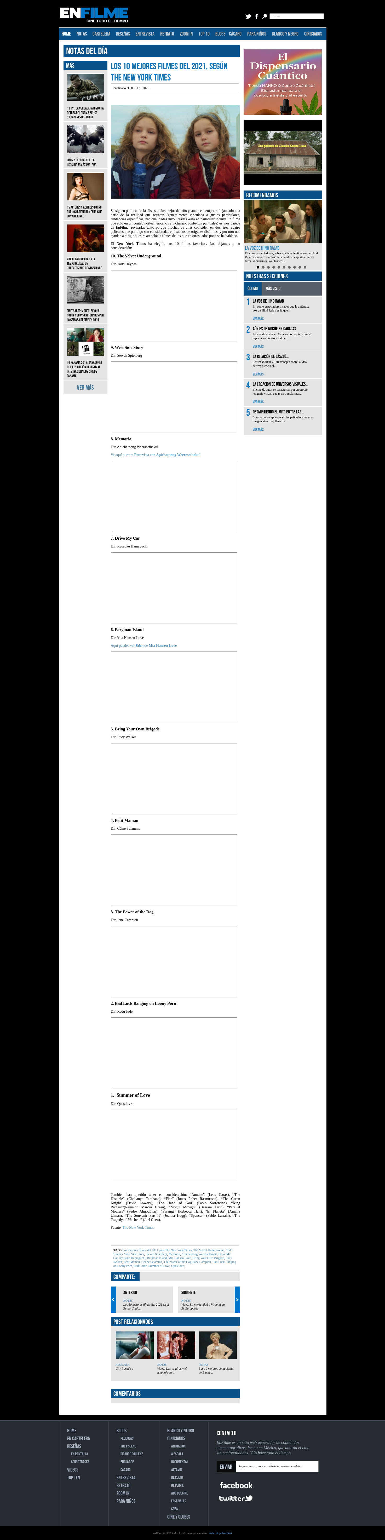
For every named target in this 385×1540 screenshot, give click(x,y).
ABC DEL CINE (179, 1493)
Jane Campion (201, 1262)
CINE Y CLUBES (178, 1517)
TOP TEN (73, 1478)
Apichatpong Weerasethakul (199, 1254)
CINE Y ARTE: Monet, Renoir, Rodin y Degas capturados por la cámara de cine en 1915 (85, 311)
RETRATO (167, 34)
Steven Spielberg (156, 1254)
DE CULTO (177, 1477)
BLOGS (220, 34)
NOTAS (82, 34)
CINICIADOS (313, 34)
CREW (174, 1509)
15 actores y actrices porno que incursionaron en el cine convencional (85, 207)
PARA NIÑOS (256, 34)
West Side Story (134, 1254)
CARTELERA (101, 34)
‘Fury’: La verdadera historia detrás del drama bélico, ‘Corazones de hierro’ (85, 108)
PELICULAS (127, 1438)
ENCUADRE (127, 1462)
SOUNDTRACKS (80, 1462)
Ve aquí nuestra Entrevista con (156, 455)
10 (305, 267)
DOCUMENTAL (179, 1462)
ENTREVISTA (145, 34)
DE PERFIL (177, 1485)
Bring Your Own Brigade (208, 1258)
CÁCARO (235, 34)
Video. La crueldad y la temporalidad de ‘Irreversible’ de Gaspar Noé (85, 259)
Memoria (174, 1254)
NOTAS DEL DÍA (87, 51)
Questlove (177, 1266)
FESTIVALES (178, 1501)
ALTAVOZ (176, 1469)
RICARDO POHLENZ (131, 1454)
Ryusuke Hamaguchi (131, 1258)
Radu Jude (140, 1266)
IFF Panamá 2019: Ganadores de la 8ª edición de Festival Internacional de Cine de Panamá (85, 365)
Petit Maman (131, 1262)
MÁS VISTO (273, 288)
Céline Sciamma (151, 1262)
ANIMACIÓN (178, 1446)
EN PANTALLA (79, 1454)
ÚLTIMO (253, 288)
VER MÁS (85, 387)
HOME (66, 34)
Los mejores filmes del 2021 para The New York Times (157, 1250)
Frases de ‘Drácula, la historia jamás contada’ (85, 158)
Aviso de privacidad (220, 1533)
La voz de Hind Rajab (262, 248)
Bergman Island (156, 1258)
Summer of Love (159, 1266)
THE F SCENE (128, 1446)
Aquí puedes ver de (144, 646)
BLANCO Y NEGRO (285, 34)
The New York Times (138, 1228)
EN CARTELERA (78, 1438)
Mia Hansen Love (179, 1258)
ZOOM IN (186, 34)
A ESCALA (123, 1364)
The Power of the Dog (177, 1262)
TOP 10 (204, 34)
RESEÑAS (123, 34)
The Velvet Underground (209, 1250)
